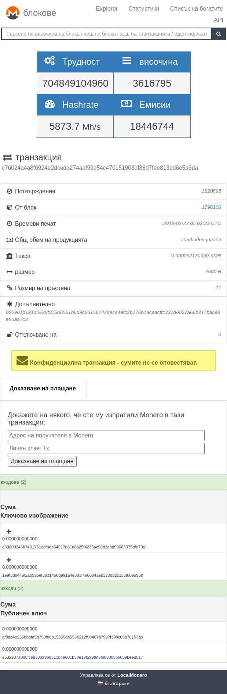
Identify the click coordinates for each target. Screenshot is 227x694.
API (218, 20)
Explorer (107, 9)
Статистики (144, 9)
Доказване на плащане (43, 388)
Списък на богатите (196, 9)
